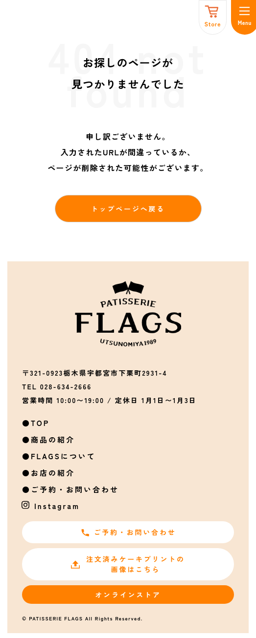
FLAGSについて (63, 456)
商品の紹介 (53, 439)
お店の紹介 (53, 473)
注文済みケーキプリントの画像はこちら (128, 564)
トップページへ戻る (128, 208)
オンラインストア (128, 594)
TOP (40, 423)
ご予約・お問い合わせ (75, 489)
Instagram (57, 506)
